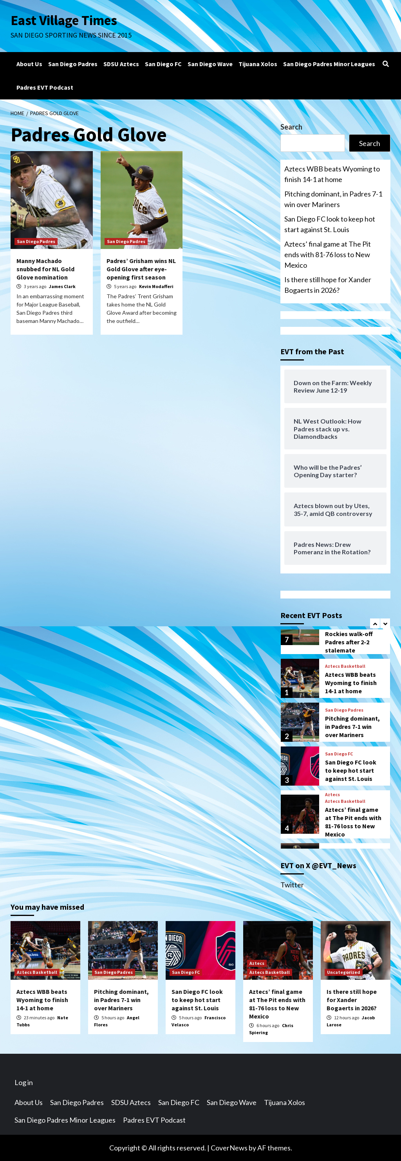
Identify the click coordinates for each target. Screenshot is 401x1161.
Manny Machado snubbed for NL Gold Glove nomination (45, 269)
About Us (29, 64)
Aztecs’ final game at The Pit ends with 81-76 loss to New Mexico (327, 254)
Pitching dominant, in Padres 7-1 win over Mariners (333, 199)
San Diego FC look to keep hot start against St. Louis (329, 224)
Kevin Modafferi (156, 286)
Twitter (292, 884)
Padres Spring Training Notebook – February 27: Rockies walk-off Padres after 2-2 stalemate (352, 630)
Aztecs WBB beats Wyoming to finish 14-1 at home (332, 174)
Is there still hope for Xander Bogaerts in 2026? (327, 284)
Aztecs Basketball (345, 666)
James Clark (62, 286)
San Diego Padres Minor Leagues (329, 64)
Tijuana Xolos (257, 64)
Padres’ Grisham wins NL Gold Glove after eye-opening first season (141, 269)
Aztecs (332, 794)
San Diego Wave (210, 64)
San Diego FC (163, 64)
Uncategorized (343, 972)
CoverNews (229, 1147)
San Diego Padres (73, 64)
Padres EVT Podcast (44, 87)
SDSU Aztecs (121, 64)
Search (291, 127)
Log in (23, 1082)
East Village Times (64, 20)
